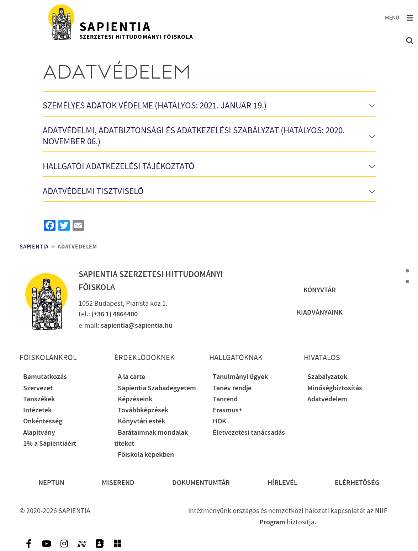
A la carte (131, 377)
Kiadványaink (320, 312)
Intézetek (37, 410)
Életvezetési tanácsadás (249, 433)
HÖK (219, 421)
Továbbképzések (143, 410)
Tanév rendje (232, 388)
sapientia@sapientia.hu (137, 326)
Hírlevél (282, 483)
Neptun (51, 483)
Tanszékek (39, 399)
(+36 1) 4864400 (114, 314)
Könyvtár (319, 290)
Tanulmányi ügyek (240, 377)
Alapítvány (39, 433)
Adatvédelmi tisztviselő (93, 191)
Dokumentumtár (201, 483)
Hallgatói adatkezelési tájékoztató (119, 166)
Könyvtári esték (141, 421)
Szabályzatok (327, 377)
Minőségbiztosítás (334, 388)
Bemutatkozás (45, 377)
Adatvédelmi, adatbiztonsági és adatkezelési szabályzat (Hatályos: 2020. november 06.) (194, 136)
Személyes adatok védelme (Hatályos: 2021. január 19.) (155, 106)
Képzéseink (135, 399)
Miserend (118, 483)
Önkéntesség (42, 421)
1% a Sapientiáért (49, 444)
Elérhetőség (357, 483)
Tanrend (225, 399)
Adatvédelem (327, 399)
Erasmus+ (227, 410)
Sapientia (34, 247)
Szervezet (38, 388)
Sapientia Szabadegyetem (157, 388)
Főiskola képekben (146, 455)
